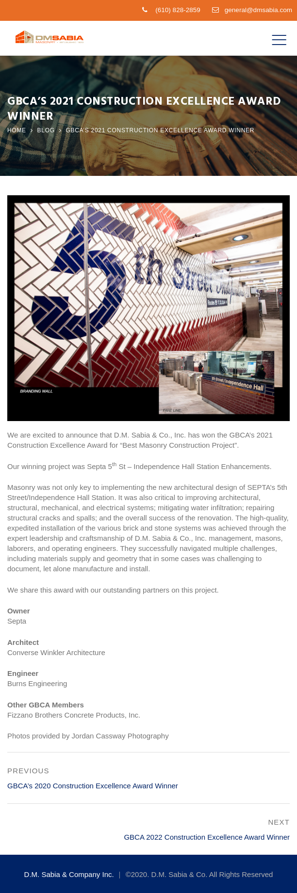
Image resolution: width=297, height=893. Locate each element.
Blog (46, 130)
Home (16, 130)
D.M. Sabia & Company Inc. (69, 874)
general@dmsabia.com (258, 10)
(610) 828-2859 (177, 10)
